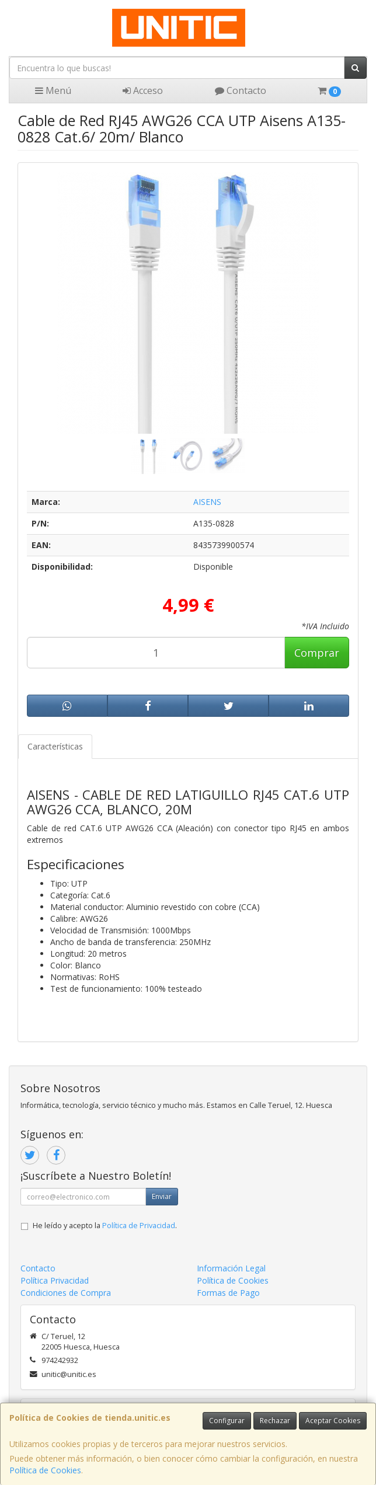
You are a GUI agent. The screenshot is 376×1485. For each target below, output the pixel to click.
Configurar (227, 1420)
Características (55, 746)
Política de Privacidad (138, 1225)
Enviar (162, 1196)
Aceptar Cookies (332, 1420)
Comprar (316, 653)
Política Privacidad (54, 1280)
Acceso (143, 90)
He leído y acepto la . (105, 1225)
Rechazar (275, 1420)
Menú (53, 90)
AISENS (207, 501)
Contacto (240, 90)
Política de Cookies (45, 1470)
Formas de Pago (228, 1292)
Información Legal (231, 1268)
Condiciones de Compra (65, 1292)
